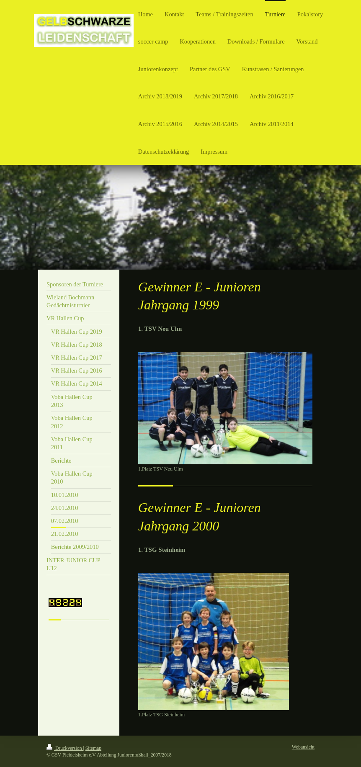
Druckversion (64, 748)
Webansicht (303, 747)
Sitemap (93, 748)
